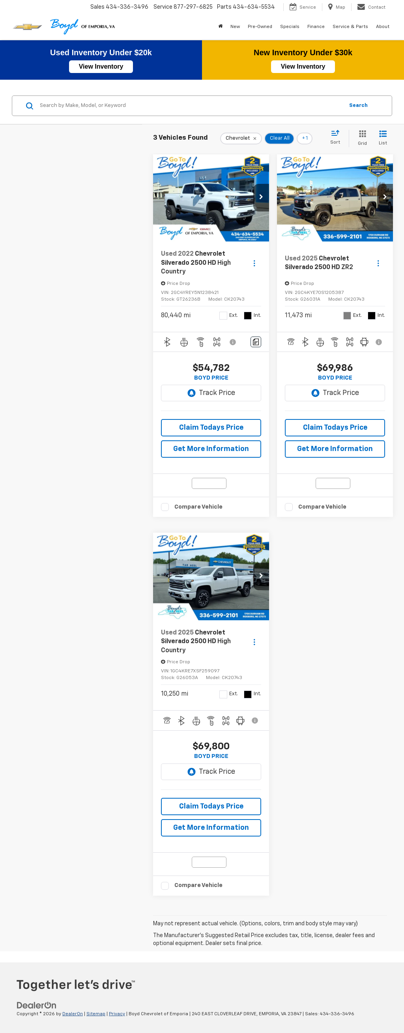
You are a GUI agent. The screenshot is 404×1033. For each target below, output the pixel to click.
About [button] (382, 26)
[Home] (220, 26)
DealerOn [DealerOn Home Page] (72, 1014)
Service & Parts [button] (350, 26)
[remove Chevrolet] (241, 138)
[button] (261, 197)
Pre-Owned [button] (260, 26)
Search (358, 105)
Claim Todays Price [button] (211, 427)
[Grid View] (361, 138)
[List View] (383, 138)
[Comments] (256, 342)
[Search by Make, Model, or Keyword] (190, 105)
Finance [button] (316, 26)
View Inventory (101, 66)
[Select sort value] (337, 138)
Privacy (117, 1014)
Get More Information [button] (211, 449)
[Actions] (254, 263)
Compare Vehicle (198, 507)
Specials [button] (289, 26)
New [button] (235, 26)
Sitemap (95, 1014)
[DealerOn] (37, 1005)
